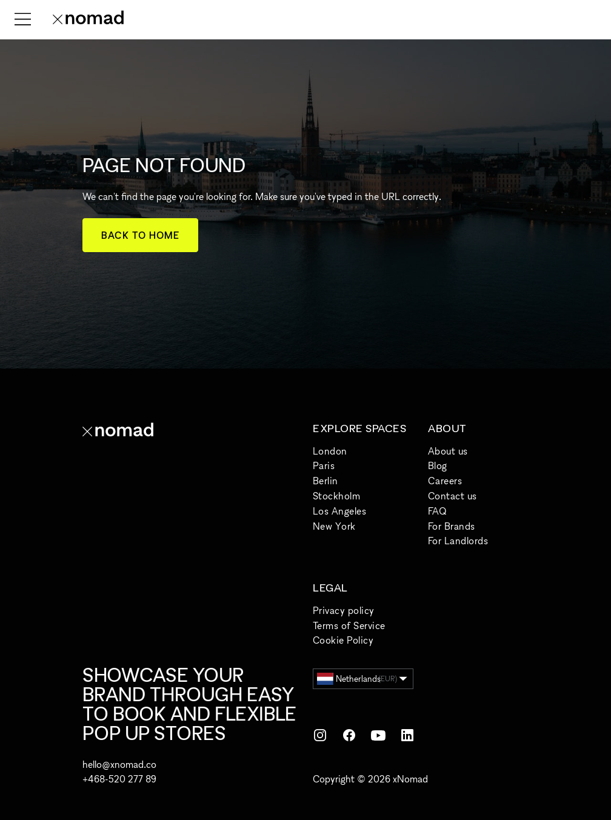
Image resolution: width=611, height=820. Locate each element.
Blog (437, 465)
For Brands (451, 526)
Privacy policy (344, 610)
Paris (324, 465)
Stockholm (336, 496)
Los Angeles (339, 511)
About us (448, 451)
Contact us (452, 496)
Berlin (325, 481)
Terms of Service (349, 625)
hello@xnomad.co (119, 764)
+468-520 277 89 (119, 779)
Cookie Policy (343, 640)
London (330, 451)
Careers (445, 481)
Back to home (140, 235)
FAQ (437, 511)
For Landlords (458, 541)
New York (334, 526)
